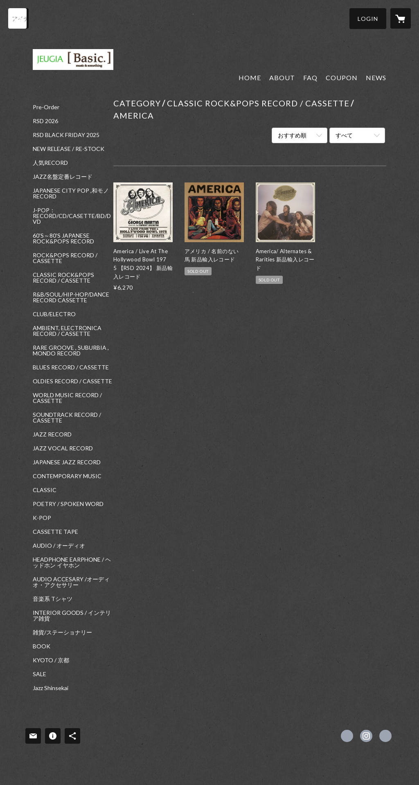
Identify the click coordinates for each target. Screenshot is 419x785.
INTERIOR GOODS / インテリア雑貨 (72, 615)
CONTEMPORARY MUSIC (67, 476)
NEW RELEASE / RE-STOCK (68, 149)
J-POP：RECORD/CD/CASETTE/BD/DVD (72, 216)
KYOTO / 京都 (51, 660)
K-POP (42, 518)
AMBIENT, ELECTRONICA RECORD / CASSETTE (67, 331)
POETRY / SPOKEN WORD (68, 504)
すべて (344, 135)
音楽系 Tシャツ (52, 599)
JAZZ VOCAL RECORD (63, 448)
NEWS (376, 77)
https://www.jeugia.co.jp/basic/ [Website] (385, 736)
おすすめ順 (292, 135)
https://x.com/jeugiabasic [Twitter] (347, 736)
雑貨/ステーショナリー (62, 632)
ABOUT (282, 77)
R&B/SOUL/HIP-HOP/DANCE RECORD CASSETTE (71, 297)
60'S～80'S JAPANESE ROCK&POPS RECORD (63, 238)
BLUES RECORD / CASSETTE (71, 367)
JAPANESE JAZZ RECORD (67, 462)
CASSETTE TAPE (55, 532)
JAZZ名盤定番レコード (62, 177)
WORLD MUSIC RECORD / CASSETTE (67, 398)
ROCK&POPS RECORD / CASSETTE (65, 258)
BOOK (41, 646)
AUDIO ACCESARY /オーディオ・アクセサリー (71, 582)
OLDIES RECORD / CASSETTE (72, 381)
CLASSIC (44, 490)
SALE (39, 674)
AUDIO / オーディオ (59, 546)
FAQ (310, 77)
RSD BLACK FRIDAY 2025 (66, 135)
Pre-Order (46, 107)
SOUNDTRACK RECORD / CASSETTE (67, 417)
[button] (367, 18)
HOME (250, 77)
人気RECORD (50, 163)
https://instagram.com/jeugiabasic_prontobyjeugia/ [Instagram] (366, 736)
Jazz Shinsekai (50, 688)
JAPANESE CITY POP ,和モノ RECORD (71, 193)
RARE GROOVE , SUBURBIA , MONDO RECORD (71, 350)
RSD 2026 (45, 121)
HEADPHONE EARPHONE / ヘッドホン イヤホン (72, 562)
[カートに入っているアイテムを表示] (400, 18)
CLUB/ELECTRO (54, 314)
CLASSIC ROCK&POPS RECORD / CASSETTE (63, 277)
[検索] (18, 18)
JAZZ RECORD (52, 434)
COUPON (342, 77)
